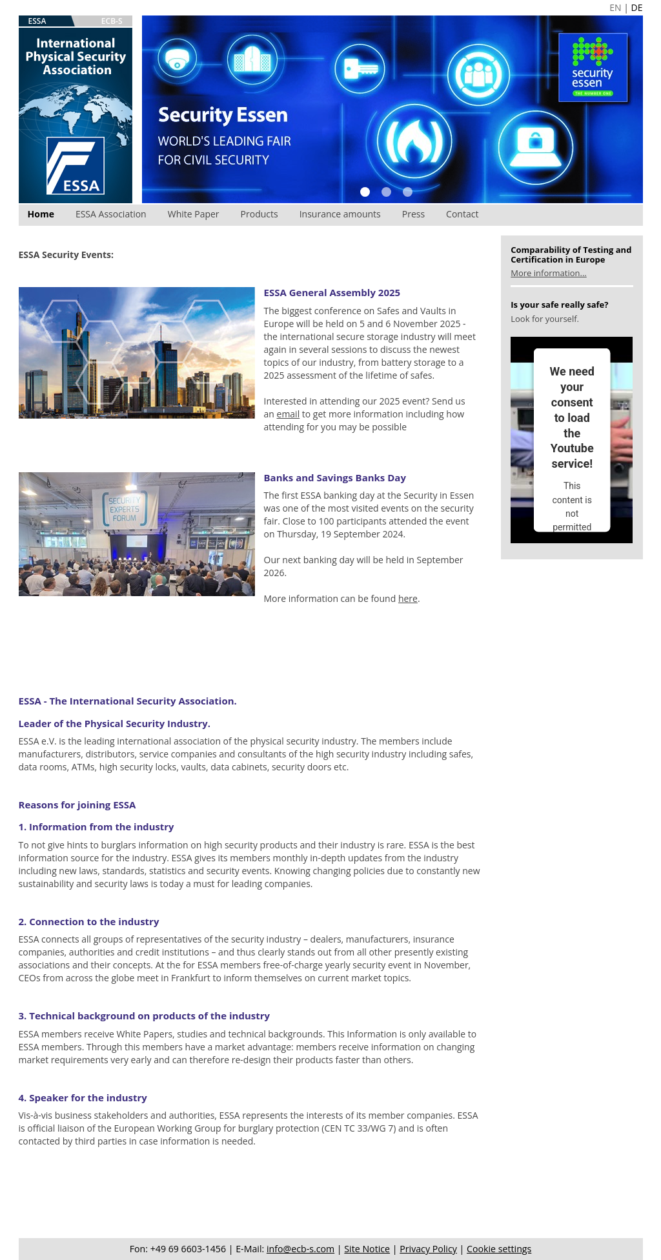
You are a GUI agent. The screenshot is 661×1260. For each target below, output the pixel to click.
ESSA (37, 20)
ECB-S (112, 20)
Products (259, 214)
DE (637, 7)
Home (41, 214)
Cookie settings (499, 1249)
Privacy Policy (428, 1249)
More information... (548, 273)
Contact (462, 214)
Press (413, 214)
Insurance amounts (340, 214)
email (288, 414)
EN (615, 7)
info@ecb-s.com (300, 1249)
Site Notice (367, 1249)
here (408, 598)
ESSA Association (111, 214)
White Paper (193, 214)
